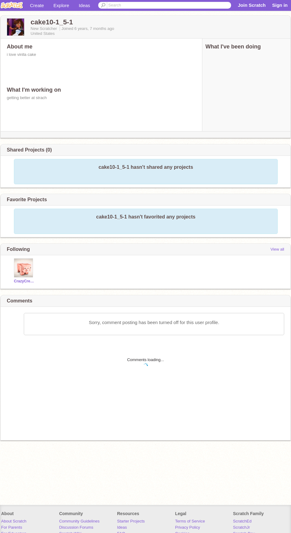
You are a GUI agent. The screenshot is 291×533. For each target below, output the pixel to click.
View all (277, 249)
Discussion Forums (76, 527)
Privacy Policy (187, 527)
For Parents (11, 527)
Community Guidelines (79, 521)
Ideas (84, 5)
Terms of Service (190, 521)
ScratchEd (242, 521)
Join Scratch (252, 5)
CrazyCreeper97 (24, 281)
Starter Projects (131, 521)
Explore (61, 5)
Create (37, 5)
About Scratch (14, 521)
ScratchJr (241, 527)
